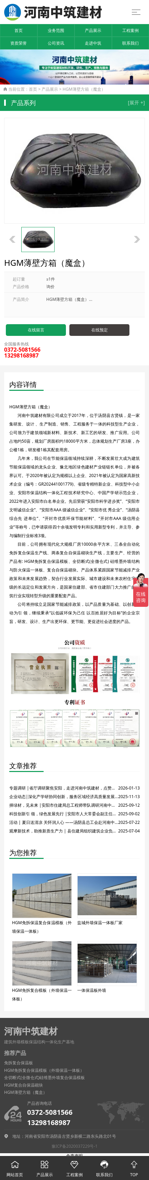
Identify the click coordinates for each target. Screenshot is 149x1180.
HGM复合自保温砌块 (23, 1085)
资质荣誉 (18, 43)
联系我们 (130, 43)
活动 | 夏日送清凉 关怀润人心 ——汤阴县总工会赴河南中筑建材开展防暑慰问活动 (63, 822)
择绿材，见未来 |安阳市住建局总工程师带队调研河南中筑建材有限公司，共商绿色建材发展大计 (63, 805)
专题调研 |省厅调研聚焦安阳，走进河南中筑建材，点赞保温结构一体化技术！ (63, 788)
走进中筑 (93, 43)
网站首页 (15, 1167)
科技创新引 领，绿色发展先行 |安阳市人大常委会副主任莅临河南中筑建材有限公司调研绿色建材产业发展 (63, 814)
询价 (50, 287)
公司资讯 (56, 43)
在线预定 (99, 330)
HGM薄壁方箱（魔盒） (83, 89)
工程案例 (130, 30)
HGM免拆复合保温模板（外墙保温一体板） (44, 1070)
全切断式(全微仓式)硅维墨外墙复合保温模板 (44, 1077)
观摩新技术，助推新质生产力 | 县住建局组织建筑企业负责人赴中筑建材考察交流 (63, 831)
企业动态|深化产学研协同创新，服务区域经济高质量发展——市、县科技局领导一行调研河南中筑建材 (63, 796)
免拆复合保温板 (18, 1063)
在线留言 (36, 330)
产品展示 (93, 30)
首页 (18, 30)
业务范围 (56, 30)
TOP (134, 1167)
